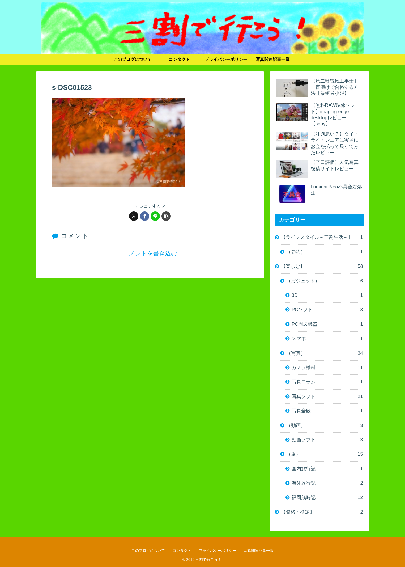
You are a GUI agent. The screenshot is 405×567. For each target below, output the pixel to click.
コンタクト (182, 550)
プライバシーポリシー (217, 550)
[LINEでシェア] (155, 216)
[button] (166, 216)
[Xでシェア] (133, 216)
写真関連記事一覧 (259, 550)
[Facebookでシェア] (144, 216)
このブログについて (148, 550)
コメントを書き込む (150, 253)
